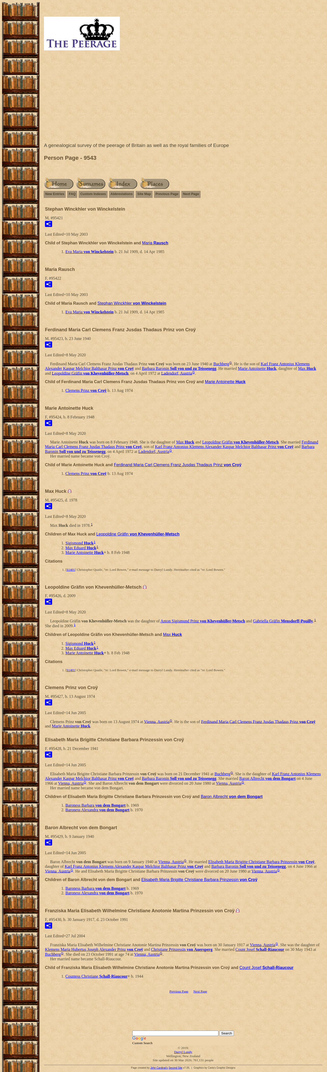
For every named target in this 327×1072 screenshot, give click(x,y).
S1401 (70, 570)
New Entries (54, 194)
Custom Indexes (93, 194)
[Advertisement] (183, 97)
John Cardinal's (159, 1067)
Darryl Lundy (183, 1052)
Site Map (144, 194)
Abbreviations (122, 194)
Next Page (191, 194)
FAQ (72, 194)
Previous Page (167, 194)
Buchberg (221, 364)
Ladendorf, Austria (176, 373)
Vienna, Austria (156, 721)
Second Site (175, 1067)
